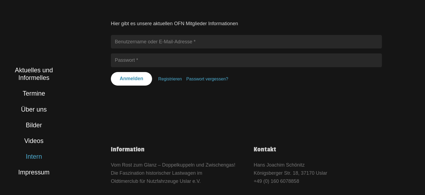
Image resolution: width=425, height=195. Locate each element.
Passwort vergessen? (207, 78)
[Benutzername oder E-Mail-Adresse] (246, 41)
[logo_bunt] (34, 35)
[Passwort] (246, 60)
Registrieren (170, 78)
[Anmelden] (131, 79)
